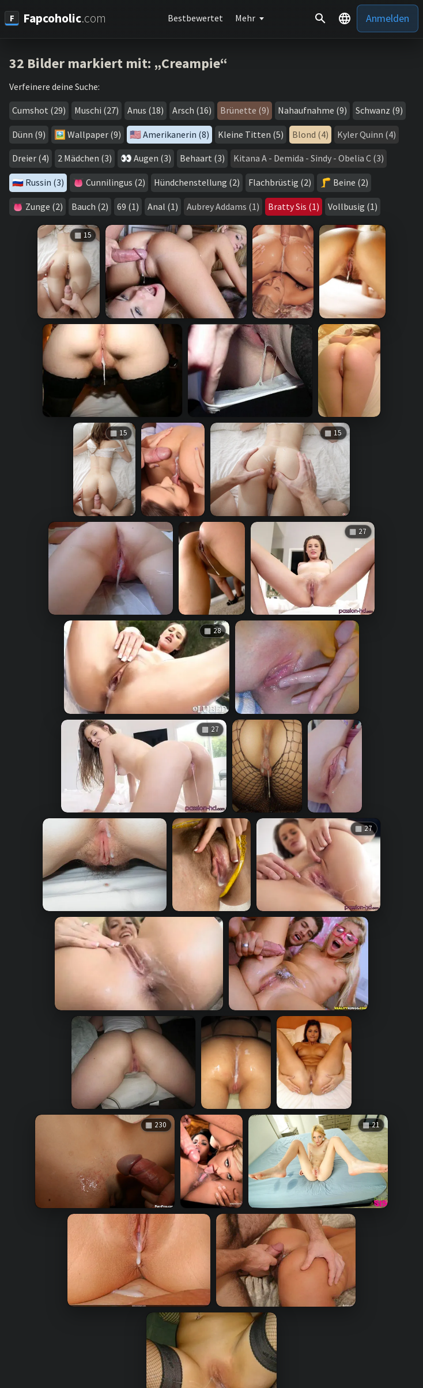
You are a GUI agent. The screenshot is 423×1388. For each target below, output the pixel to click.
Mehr (245, 18)
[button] (345, 18)
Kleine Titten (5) (251, 134)
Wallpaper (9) (94, 134)
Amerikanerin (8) (176, 134)
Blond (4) (310, 134)
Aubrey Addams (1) (223, 206)
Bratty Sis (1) (293, 206)
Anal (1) (163, 206)
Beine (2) (350, 182)
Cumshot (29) (39, 110)
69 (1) (128, 206)
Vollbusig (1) (352, 206)
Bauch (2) (89, 206)
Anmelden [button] (387, 18)
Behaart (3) (202, 158)
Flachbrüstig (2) (279, 182)
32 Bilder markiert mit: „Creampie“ (118, 63)
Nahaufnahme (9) (312, 110)
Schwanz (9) (379, 110)
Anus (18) (145, 110)
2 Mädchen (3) (85, 158)
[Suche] (320, 18)
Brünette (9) (244, 110)
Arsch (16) (192, 110)
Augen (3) (152, 158)
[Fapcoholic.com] (55, 18)
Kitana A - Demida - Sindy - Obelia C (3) (308, 158)
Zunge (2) (44, 206)
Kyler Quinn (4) (366, 134)
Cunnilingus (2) (115, 182)
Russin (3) (44, 182)
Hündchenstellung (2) (197, 182)
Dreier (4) (30, 158)
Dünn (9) (29, 134)
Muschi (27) (96, 110)
